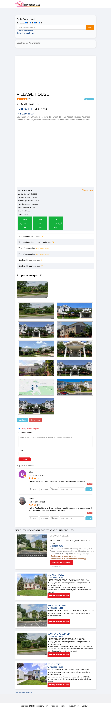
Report (90, 484)
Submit (24, 459)
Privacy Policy (73, 706)
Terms (62, 706)
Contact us (86, 706)
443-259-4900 (25, 113)
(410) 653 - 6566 (55, 667)
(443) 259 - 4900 (55, 637)
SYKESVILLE (25, 109)
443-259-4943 (56, 546)
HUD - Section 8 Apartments (23, 692)
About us (54, 706)
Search (90, 27)
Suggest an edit (89, 99)
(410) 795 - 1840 (55, 608)
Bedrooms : (21, 23)
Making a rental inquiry (61, 562)
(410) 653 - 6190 (55, 578)
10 (40, 555)
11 (42, 555)
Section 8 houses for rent (25, 33)
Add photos (22, 420)
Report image (35, 420)
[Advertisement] (55, 74)
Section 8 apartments (25, 31)
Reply (89, 489)
